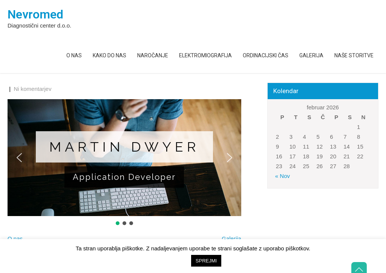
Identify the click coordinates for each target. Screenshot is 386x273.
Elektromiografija (205, 55)
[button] (19, 158)
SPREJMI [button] (206, 261)
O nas (74, 55)
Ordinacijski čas (265, 55)
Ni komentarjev (32, 89)
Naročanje (152, 55)
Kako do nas (109, 55)
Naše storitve (354, 55)
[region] (124, 163)
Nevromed (35, 14)
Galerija (311, 55)
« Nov (282, 176)
